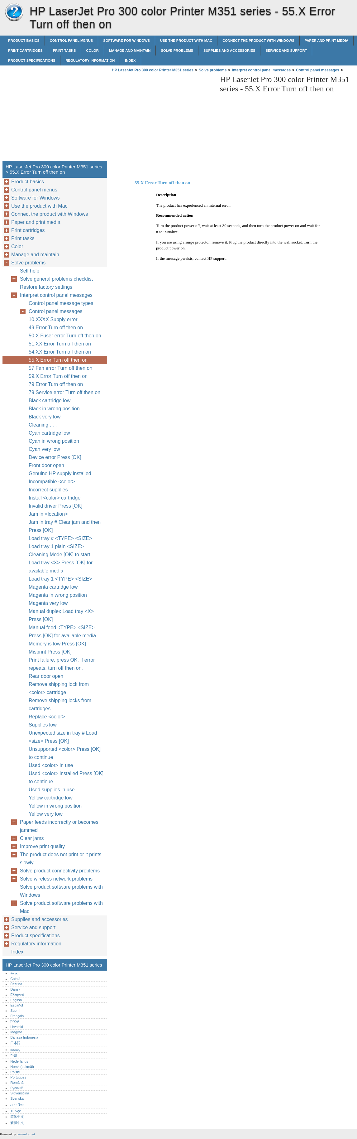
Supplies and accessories (229, 50)
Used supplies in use (52, 789)
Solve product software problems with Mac (61, 907)
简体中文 (17, 1116)
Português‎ (18, 1077)
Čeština (16, 984)
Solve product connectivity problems (60, 870)
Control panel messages (317, 70)
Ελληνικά (17, 995)
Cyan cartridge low (49, 433)
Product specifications (31, 60)
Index (130, 60)
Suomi (15, 1010)
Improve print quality (42, 846)
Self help (29, 270)
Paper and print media (326, 40)
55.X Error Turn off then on (58, 360)
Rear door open (46, 676)
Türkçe (15, 1111)
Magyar (16, 1032)
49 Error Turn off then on (56, 327)
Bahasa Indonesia (24, 1037)
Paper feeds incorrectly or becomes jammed (59, 826)
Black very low (44, 416)
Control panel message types (61, 303)
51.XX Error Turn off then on (60, 343)
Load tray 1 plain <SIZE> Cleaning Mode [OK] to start (59, 550)
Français (17, 1016)
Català (15, 979)
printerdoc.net (26, 1134)
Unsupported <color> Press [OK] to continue (65, 753)
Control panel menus (71, 40)
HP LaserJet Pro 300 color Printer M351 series (14, 12)
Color (92, 50)
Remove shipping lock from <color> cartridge (59, 688)
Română (16, 1082)
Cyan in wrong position (54, 441)
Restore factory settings (46, 287)
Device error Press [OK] (55, 457)
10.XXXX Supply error (53, 319)
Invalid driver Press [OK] (56, 506)
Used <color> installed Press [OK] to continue (66, 777)
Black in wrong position (54, 408)
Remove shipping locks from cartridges (60, 704)
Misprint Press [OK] (50, 651)
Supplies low (43, 724)
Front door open (46, 465)
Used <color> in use (51, 765)
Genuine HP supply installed (60, 473)
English (16, 1000)
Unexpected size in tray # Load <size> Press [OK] (63, 737)
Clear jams (32, 838)
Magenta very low (48, 603)
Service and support (286, 50)
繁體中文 (17, 1123)
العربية (14, 973)
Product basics (24, 40)
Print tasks (64, 50)
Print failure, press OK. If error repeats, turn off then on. (62, 664)
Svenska (17, 1098)
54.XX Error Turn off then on (60, 352)
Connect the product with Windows (258, 40)
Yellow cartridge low (51, 797)
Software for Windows (126, 40)
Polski (15, 1072)
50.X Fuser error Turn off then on (65, 335)
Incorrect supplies (48, 489)
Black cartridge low (49, 400)
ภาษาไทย (17, 1105)
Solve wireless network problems (56, 878)
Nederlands (19, 1061)
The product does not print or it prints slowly (60, 858)
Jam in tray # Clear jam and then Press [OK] (65, 526)
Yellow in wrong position (55, 805)
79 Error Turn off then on (56, 384)
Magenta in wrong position (58, 595)
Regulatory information (90, 60)
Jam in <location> (48, 514)
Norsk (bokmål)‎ (22, 1067)
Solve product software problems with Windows (61, 891)
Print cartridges (25, 50)
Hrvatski (16, 1027)
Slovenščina (19, 1093)
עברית (14, 1021)
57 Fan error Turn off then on (60, 368)
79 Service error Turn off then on (64, 392)
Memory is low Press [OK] (57, 643)
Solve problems (177, 50)
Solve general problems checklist (56, 279)
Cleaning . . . (43, 424)
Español (16, 1005)
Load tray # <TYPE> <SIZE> (60, 538)
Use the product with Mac (186, 40)
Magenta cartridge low (53, 587)
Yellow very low (46, 814)
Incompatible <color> (52, 481)
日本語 (15, 1043)
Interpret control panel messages (261, 70)
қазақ (14, 1049)
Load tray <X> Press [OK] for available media (61, 566)
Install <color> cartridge (54, 497)
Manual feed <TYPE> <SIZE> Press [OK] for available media (62, 631)
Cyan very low (44, 449)
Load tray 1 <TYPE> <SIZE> (60, 579)
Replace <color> (47, 716)
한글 (13, 1055)
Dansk (15, 989)
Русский (16, 1088)
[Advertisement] (162, 118)
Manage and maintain (130, 50)
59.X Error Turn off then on (58, 376)
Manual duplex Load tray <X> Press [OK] (61, 615)
